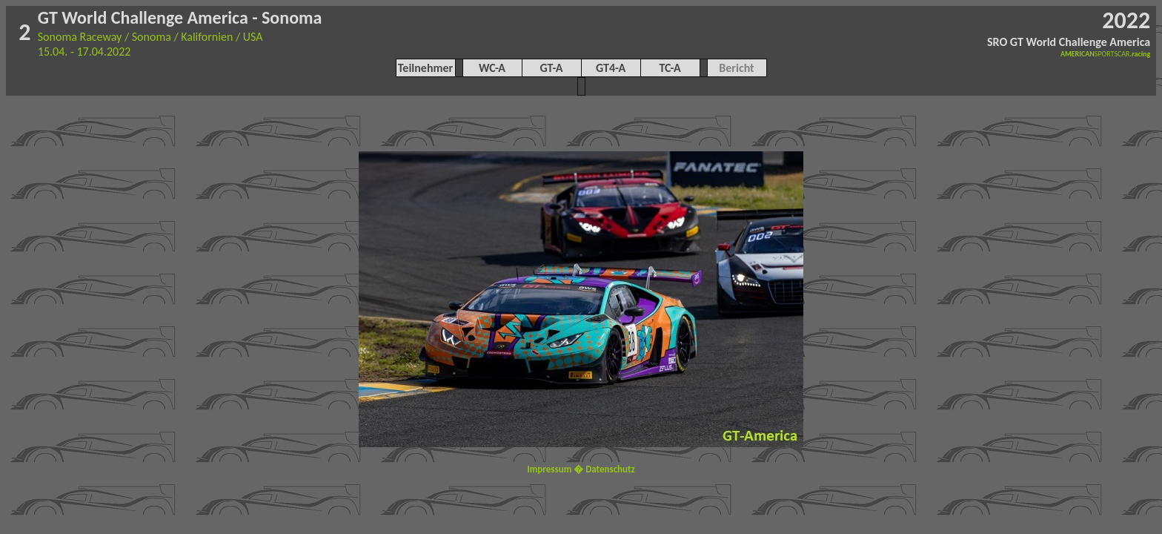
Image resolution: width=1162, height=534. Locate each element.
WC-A (492, 68)
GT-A (551, 68)
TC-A (669, 68)
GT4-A (610, 68)
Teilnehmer (425, 68)
